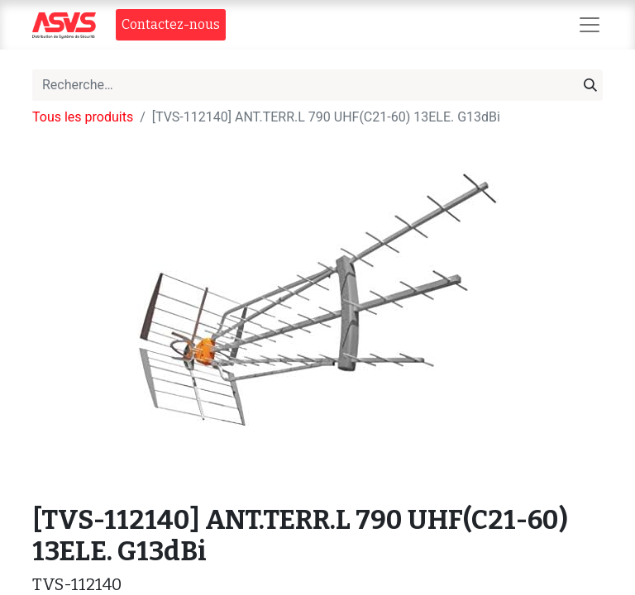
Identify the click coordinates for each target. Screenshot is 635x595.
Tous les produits (82, 117)
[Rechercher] (590, 85)
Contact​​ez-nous (171, 24)
